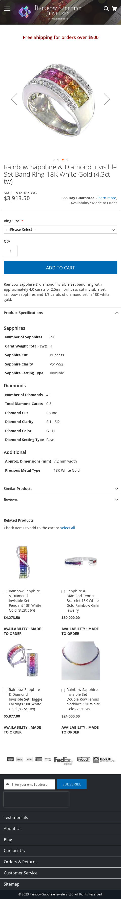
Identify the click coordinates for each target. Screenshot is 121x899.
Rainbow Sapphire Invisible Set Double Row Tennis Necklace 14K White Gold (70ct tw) (83, 699)
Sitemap (11, 884)
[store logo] (50, 12)
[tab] (60, 312)
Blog (8, 839)
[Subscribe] (72, 784)
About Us (13, 828)
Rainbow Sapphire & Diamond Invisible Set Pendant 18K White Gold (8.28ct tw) (25, 601)
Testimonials (16, 817)
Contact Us (14, 850)
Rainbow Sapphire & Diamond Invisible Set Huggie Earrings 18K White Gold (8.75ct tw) (25, 699)
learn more (106, 197)
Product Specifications (23, 312)
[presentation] (36, 799)
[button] (14, 99)
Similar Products (18, 488)
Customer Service (20, 873)
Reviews (11, 499)
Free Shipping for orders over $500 (60, 37)
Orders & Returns (20, 862)
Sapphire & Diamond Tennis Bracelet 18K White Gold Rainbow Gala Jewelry (83, 601)
